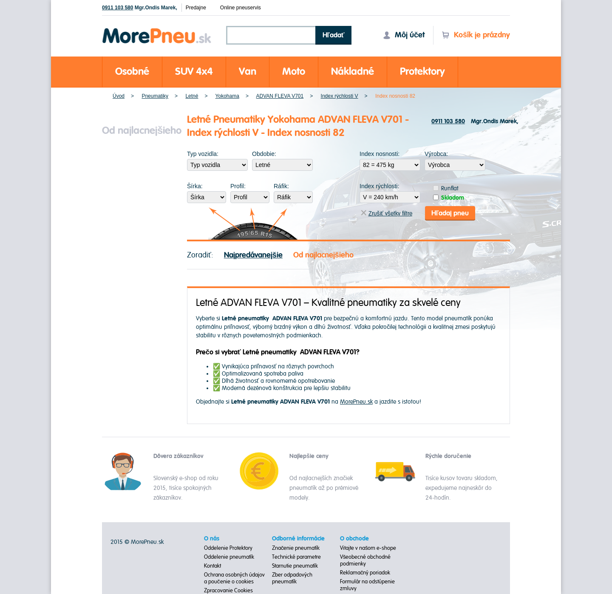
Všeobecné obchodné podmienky (365, 560)
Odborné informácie (298, 539)
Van (247, 71)
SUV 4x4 (194, 71)
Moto (293, 71)
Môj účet (404, 35)
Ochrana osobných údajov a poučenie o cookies (234, 578)
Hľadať (334, 35)
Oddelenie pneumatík (229, 557)
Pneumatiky (155, 96)
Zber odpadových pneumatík (292, 578)
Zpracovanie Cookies (228, 590)
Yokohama (227, 96)
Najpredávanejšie (253, 255)
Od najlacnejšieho (323, 255)
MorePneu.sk (356, 401)
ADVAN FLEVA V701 (280, 96)
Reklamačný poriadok (365, 572)
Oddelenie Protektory (228, 548)
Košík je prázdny (476, 35)
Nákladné (352, 71)
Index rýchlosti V (339, 96)
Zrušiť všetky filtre (386, 213)
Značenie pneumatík (296, 548)
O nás (211, 539)
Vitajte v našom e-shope (368, 548)
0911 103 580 (117, 8)
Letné (191, 96)
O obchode (354, 539)
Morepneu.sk (157, 29)
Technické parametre (296, 557)
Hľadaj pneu (450, 213)
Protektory (422, 71)
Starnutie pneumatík (295, 566)
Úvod (119, 96)
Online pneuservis (240, 8)
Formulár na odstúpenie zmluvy (367, 585)
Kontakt (212, 566)
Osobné (132, 71)
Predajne (196, 8)
